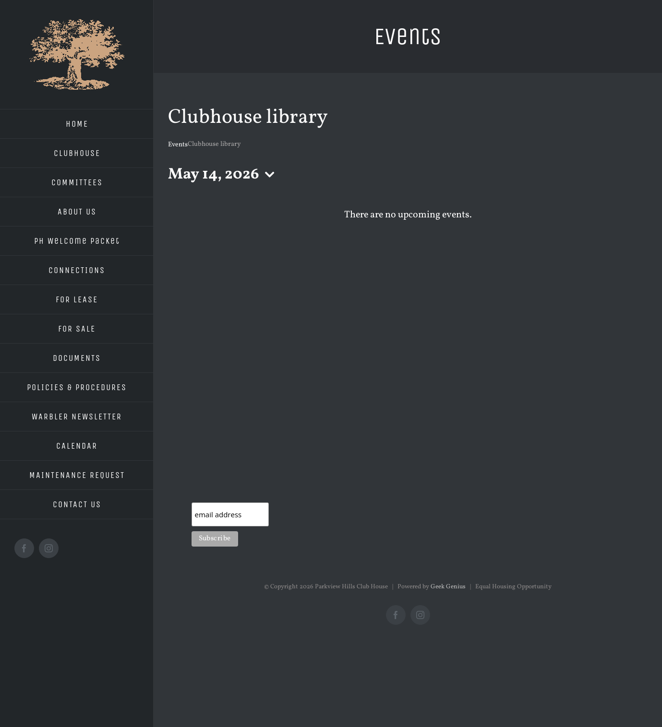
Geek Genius (448, 587)
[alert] (408, 215)
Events (178, 144)
